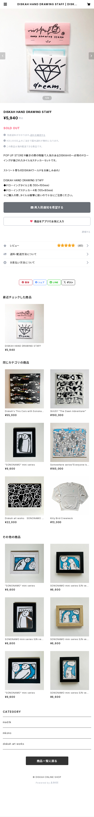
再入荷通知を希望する (47, 207)
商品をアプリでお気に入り (47, 221)
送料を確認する (37, 135)
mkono (7, 732)
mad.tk (7, 722)
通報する (86, 232)
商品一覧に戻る (47, 761)
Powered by (47, 782)
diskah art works (13, 743)
